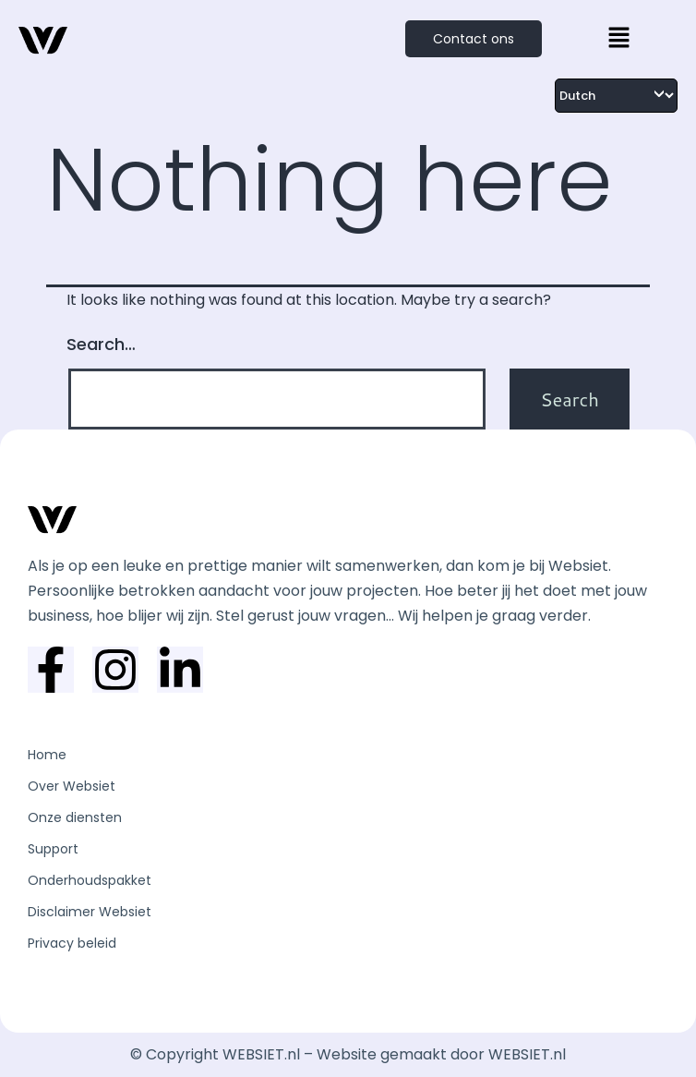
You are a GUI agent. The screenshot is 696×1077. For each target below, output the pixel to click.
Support (53, 849)
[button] (618, 38)
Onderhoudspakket (89, 880)
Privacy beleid (72, 943)
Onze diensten (75, 817)
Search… (101, 344)
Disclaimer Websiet (89, 911)
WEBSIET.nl (527, 1054)
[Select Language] (616, 96)
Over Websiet (71, 786)
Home (47, 754)
